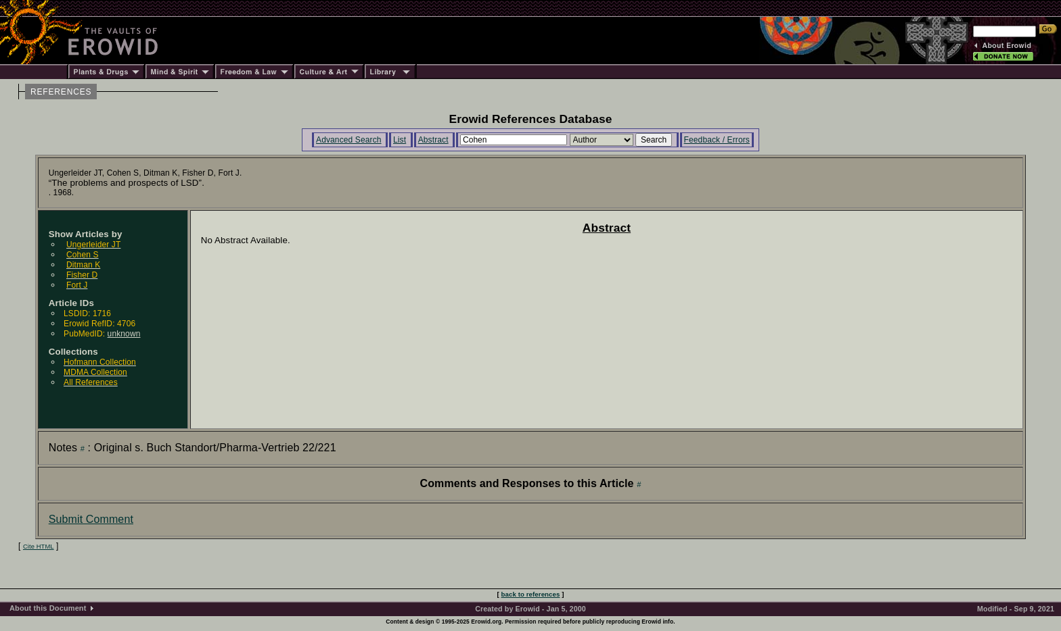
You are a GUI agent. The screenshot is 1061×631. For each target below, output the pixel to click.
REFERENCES (60, 92)
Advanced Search (349, 140)
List (399, 140)
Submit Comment (91, 519)
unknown (124, 333)
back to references (530, 594)
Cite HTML (38, 546)
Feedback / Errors (717, 140)
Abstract (433, 140)
